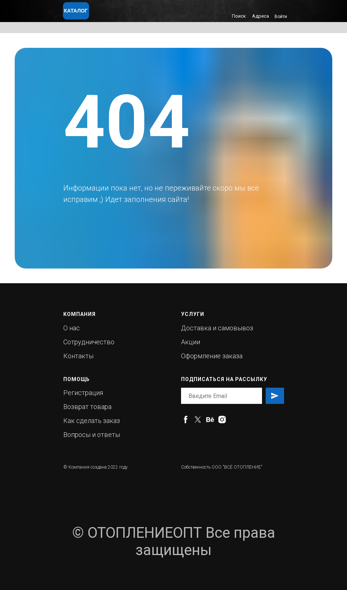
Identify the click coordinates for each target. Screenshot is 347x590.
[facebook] (185, 419)
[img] (121, 13)
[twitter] (197, 419)
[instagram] (222, 419)
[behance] (210, 419)
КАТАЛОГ (76, 11)
